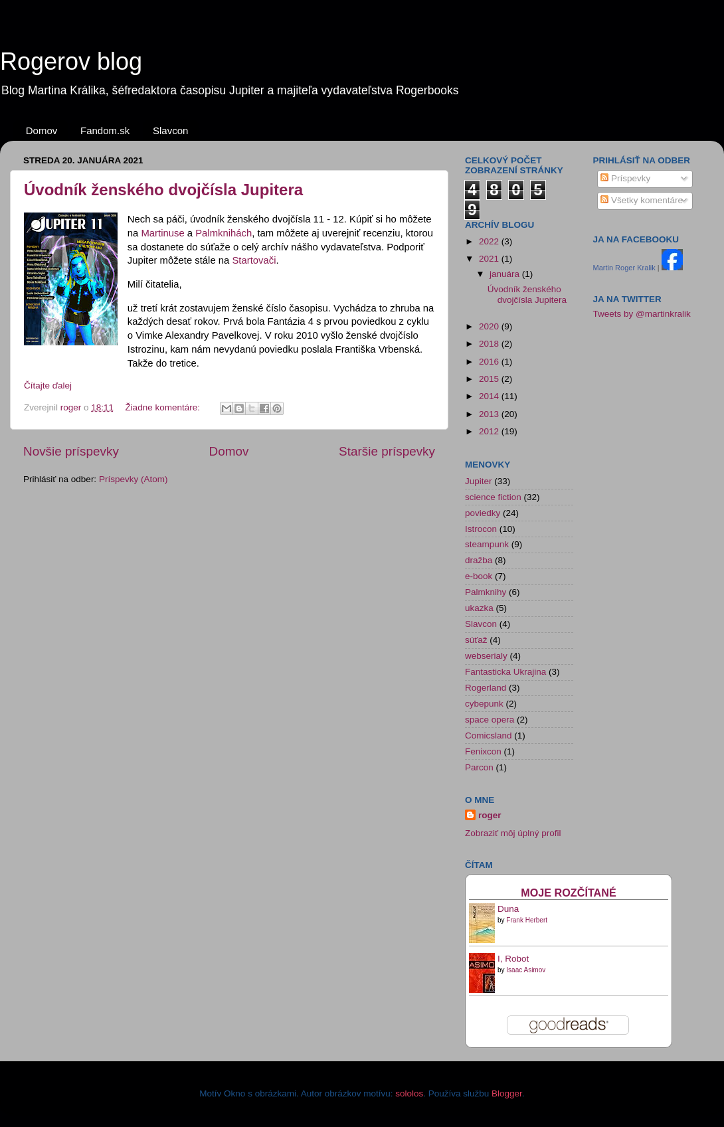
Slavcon (170, 130)
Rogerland (485, 688)
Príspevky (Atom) (133, 479)
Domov (42, 130)
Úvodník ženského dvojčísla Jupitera (163, 190)
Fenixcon (483, 751)
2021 (490, 259)
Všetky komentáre (641, 200)
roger (489, 815)
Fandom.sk (105, 130)
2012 (490, 431)
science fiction (493, 497)
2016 (490, 362)
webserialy (486, 656)
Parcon (479, 767)
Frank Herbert (526, 920)
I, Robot (513, 959)
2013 (490, 414)
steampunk (487, 544)
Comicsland (488, 735)
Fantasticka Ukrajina (505, 672)
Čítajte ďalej (48, 385)
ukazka (479, 608)
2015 (490, 379)
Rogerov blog (71, 61)
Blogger (507, 1093)
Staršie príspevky (387, 451)
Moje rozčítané (568, 893)
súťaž (476, 640)
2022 (490, 241)
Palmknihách (223, 233)
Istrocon (481, 529)
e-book (478, 576)
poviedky (482, 513)
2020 (490, 326)
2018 (490, 344)
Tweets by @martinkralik (642, 314)
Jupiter (478, 481)
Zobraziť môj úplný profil (513, 833)
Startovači (254, 260)
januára (506, 274)
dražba (478, 560)
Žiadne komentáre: (163, 407)
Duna (508, 909)
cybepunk (484, 704)
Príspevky (625, 178)
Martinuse (164, 233)
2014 (490, 396)
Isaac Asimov (525, 970)
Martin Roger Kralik (624, 268)
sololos (409, 1093)
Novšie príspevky (71, 451)
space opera (489, 720)
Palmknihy (485, 592)
